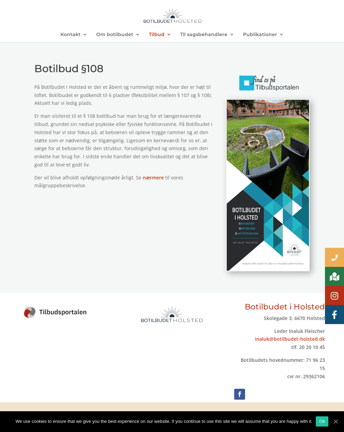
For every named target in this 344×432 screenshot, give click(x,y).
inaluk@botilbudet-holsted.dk (290, 339)
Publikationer (260, 34)
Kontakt (71, 34)
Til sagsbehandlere (203, 34)
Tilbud (157, 34)
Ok (322, 421)
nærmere (153, 177)
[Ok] (335, 421)
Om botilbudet (114, 34)
